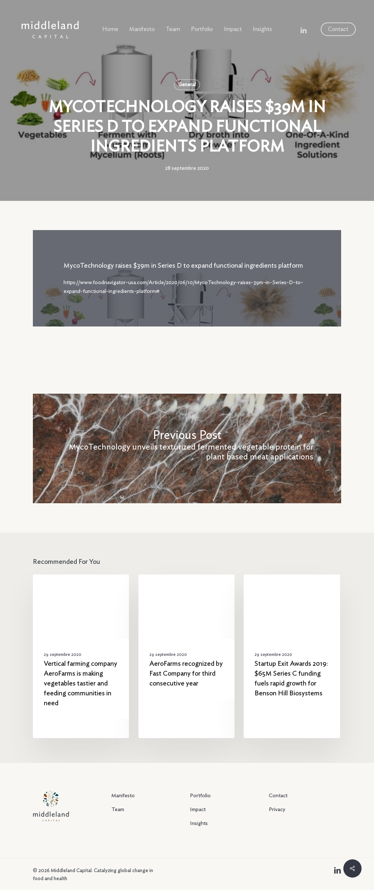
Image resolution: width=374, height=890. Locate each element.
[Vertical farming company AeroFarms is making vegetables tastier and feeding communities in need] (81, 656)
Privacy (277, 809)
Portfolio (200, 795)
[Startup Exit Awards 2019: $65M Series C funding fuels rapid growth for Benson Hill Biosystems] (292, 656)
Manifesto (123, 795)
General (187, 84)
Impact (198, 809)
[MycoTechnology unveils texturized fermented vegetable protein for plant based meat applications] (187, 448)
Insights (199, 823)
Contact (278, 795)
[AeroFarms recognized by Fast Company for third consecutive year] (186, 656)
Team (117, 809)
